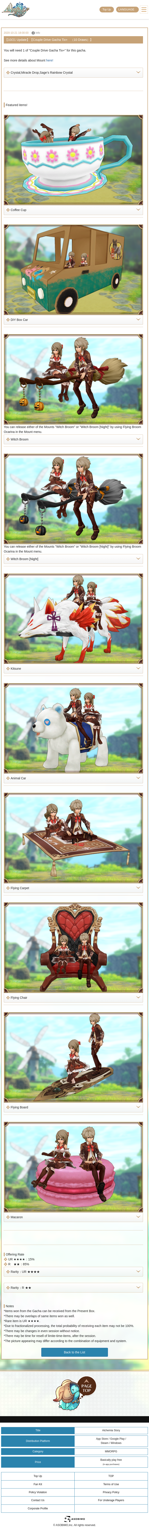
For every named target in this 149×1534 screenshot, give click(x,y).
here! (49, 60)
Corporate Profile (38, 1508)
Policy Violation (38, 1492)
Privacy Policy (111, 1492)
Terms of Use (111, 1484)
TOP (111, 1476)
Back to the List (74, 1352)
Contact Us (37, 1500)
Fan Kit (38, 1484)
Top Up (106, 9)
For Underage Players (111, 1500)
